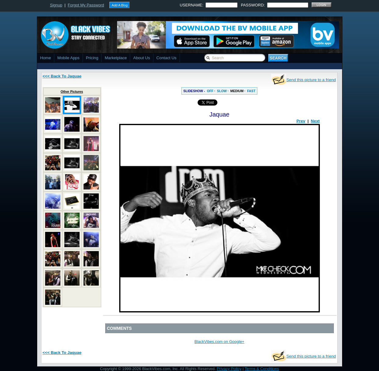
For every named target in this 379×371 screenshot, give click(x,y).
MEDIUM (236, 91)
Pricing (92, 58)
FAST (251, 91)
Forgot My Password (86, 5)
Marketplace (116, 58)
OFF (210, 91)
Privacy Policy (229, 368)
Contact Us (166, 58)
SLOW (222, 91)
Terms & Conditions (262, 368)
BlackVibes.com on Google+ (219, 341)
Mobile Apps (68, 58)
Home (45, 58)
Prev (300, 121)
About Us (141, 58)
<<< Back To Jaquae (62, 76)
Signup (56, 5)
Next (315, 121)
